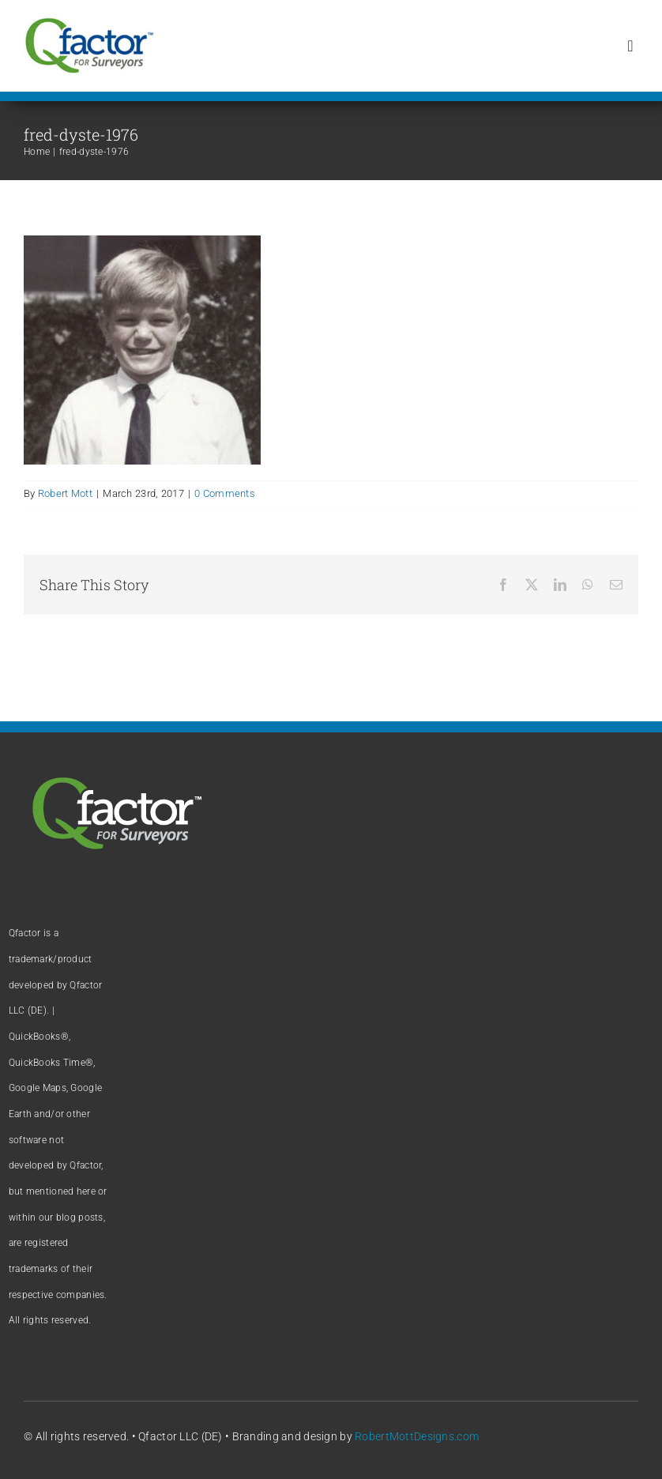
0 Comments (224, 493)
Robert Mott (65, 493)
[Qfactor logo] (89, 23)
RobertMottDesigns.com (417, 1436)
